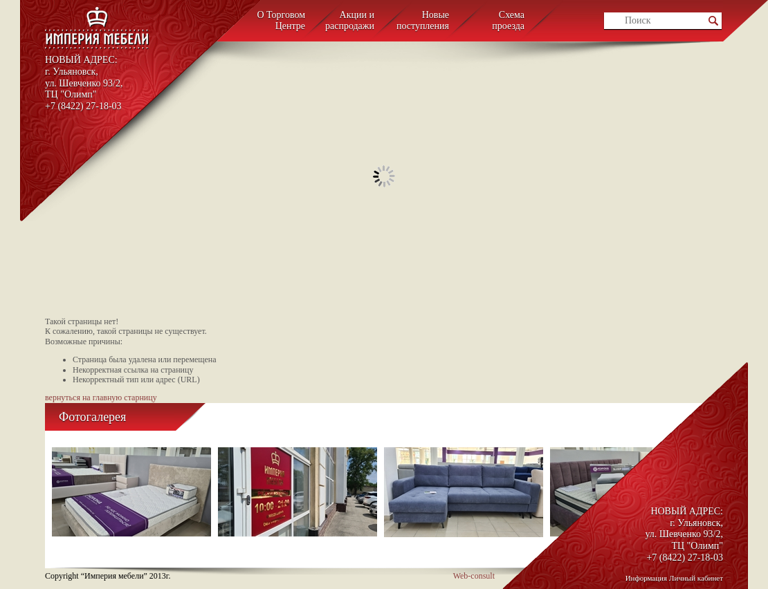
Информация (646, 578)
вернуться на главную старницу (101, 397)
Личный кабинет (696, 578)
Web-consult (474, 576)
